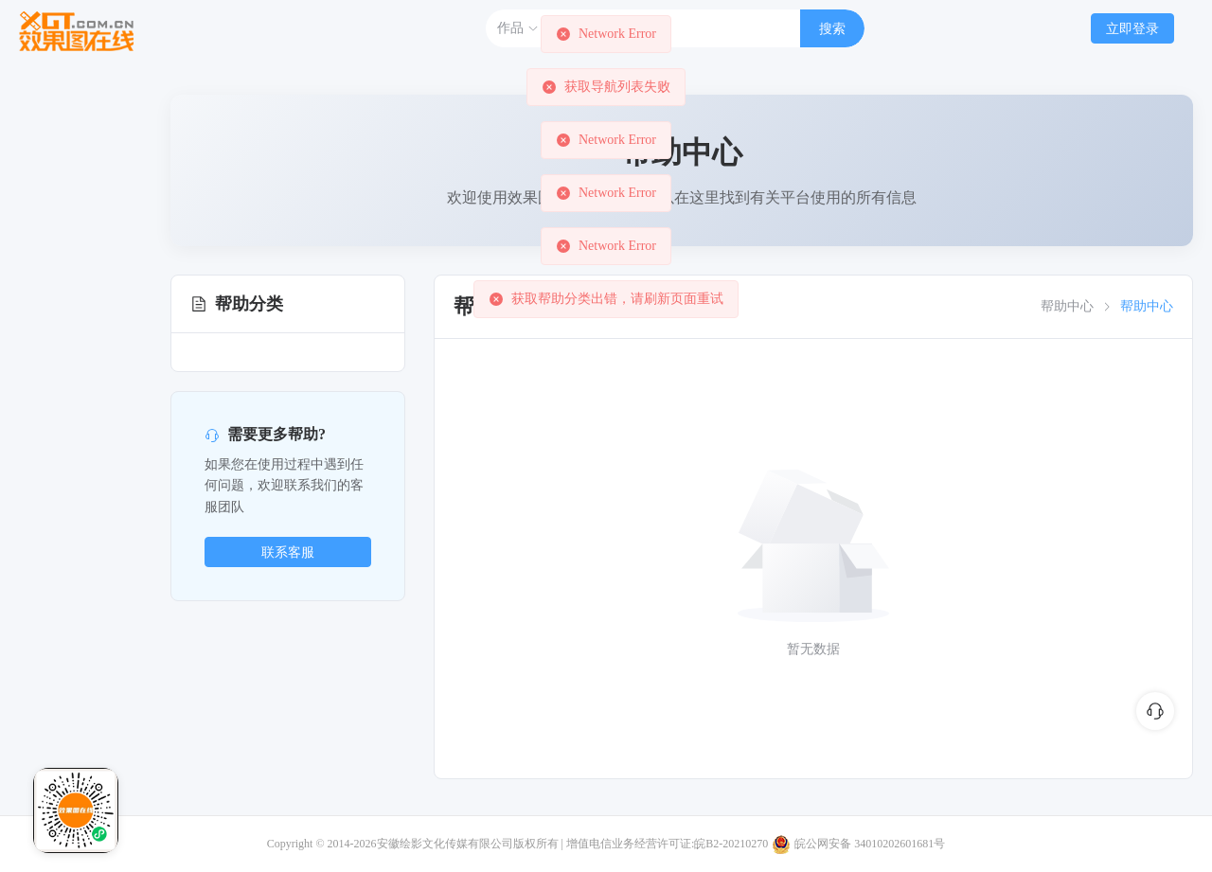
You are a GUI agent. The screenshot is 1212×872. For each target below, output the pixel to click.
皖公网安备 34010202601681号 (869, 843)
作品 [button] (518, 28)
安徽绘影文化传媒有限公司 (445, 843)
